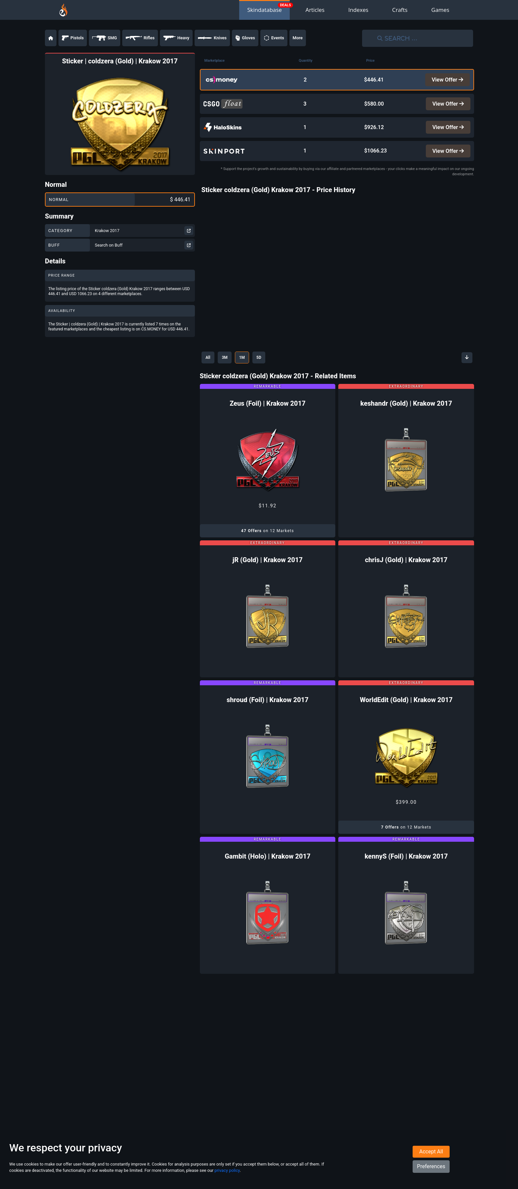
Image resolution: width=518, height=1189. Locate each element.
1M (249, 361)
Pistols (73, 38)
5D (268, 361)
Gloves (245, 38)
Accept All (431, 1156)
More (298, 37)
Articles (315, 10)
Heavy (176, 38)
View (446, 80)
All (209, 361)
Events (274, 38)
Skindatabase (264, 10)
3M (229, 361)
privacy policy (227, 1175)
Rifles (140, 38)
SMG (104, 38)
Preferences (431, 1171)
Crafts (399, 10)
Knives (212, 38)
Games (440, 10)
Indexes (358, 10)
